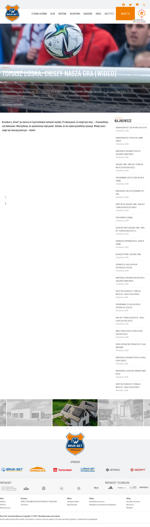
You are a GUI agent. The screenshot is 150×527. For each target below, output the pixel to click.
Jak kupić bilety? (73, 501)
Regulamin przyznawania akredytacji (102, 504)
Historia (3, 504)
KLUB (52, 13)
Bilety (109, 13)
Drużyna (62, 13)
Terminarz (24, 504)
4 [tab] (79, 428)
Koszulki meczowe (133, 501)
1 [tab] (67, 428)
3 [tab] (75, 428)
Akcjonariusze (5, 507)
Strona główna (39, 13)
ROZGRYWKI (75, 13)
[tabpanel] (75, 412)
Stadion (3, 501)
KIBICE (98, 13)
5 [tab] (83, 428)
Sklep (125, 13)
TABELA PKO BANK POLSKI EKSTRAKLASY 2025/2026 (39, 501)
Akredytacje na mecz (97, 501)
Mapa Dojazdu (72, 504)
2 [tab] (71, 428)
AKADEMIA (88, 13)
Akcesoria (130, 504)
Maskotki (129, 507)
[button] (144, 4)
